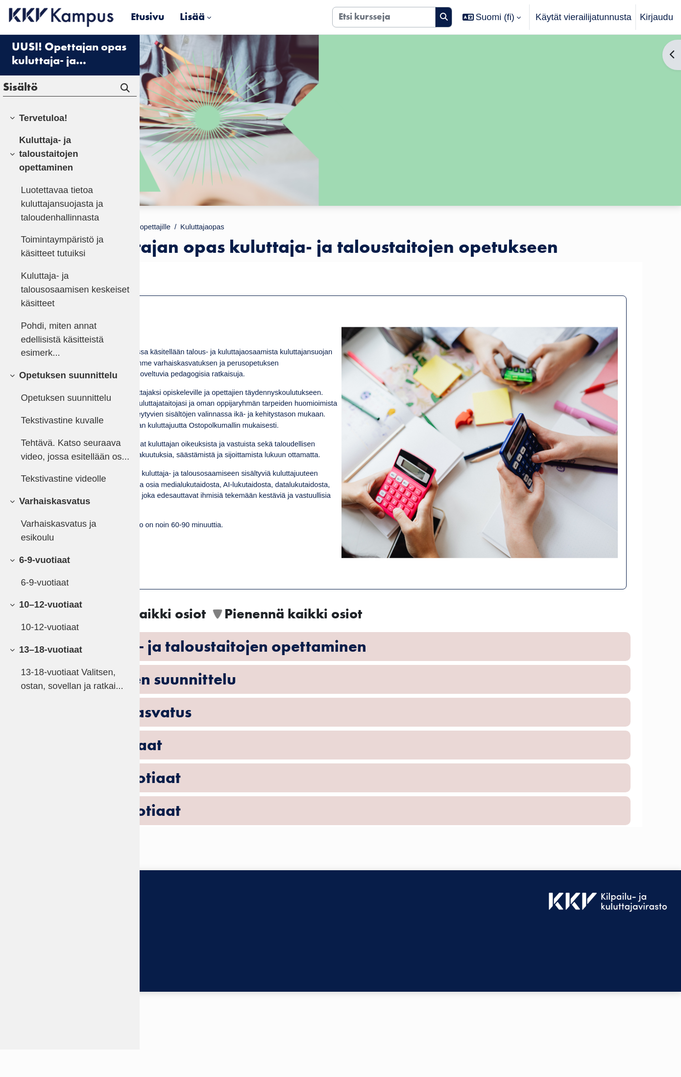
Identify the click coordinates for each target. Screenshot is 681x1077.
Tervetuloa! (208, 298)
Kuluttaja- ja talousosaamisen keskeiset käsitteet (75, 317)
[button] (492, 17)
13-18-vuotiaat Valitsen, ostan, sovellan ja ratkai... (72, 706)
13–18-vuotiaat (50, 677)
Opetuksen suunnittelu (68, 402)
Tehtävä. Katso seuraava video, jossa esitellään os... (75, 477)
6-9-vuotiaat (44, 587)
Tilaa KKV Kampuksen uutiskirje (211, 1063)
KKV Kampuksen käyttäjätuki (205, 1028)
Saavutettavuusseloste (193, 1014)
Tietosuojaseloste (182, 1041)
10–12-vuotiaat (50, 632)
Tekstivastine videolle (63, 506)
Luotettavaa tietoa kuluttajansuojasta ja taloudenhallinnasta (62, 231)
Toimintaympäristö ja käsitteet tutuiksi (62, 274)
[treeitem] (69, 145)
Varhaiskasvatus (54, 528)
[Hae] (444, 17)
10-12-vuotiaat (50, 654)
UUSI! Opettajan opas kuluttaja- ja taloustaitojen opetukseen (69, 81)
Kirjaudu (656, 17)
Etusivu (166, 228)
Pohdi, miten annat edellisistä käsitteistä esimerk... (62, 367)
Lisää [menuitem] (192, 16)
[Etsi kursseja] (384, 17)
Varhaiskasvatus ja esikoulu (58, 558)
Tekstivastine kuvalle (62, 447)
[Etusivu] (61, 17)
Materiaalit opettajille (271, 228)
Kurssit (205, 228)
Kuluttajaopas (350, 228)
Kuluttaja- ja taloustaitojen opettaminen (48, 181)
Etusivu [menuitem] (147, 16)
